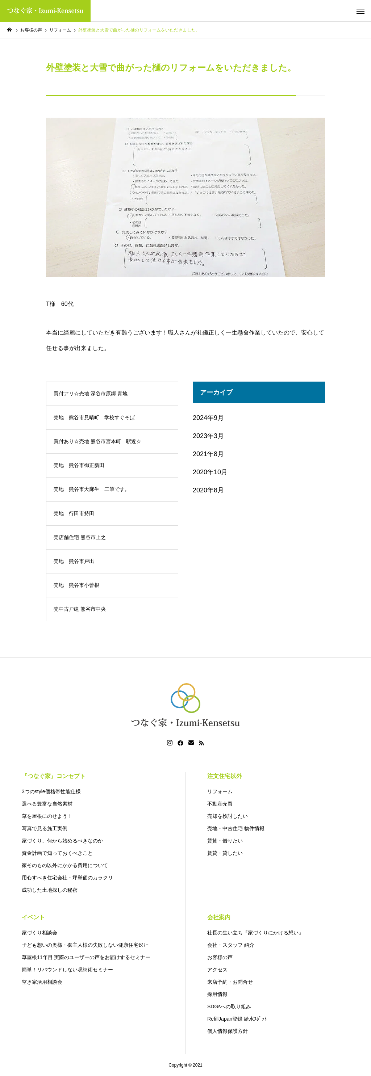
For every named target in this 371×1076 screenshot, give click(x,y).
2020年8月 (208, 490)
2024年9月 (208, 417)
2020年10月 (210, 472)
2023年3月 (208, 436)
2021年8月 (208, 454)
